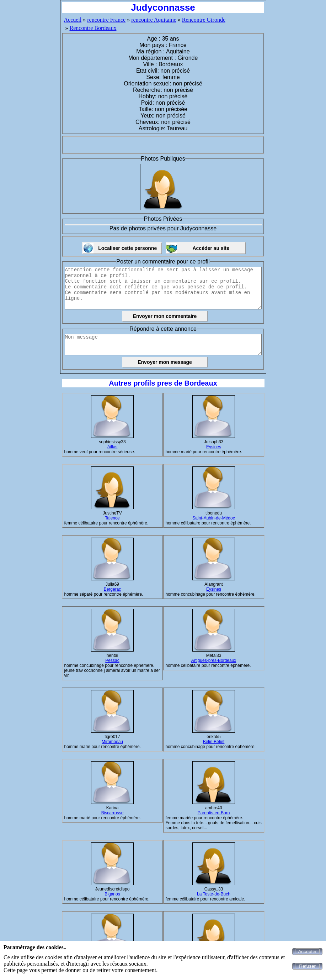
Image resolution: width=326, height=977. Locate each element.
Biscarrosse (112, 812)
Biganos (112, 894)
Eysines (213, 446)
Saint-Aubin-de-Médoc (213, 518)
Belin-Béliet (214, 741)
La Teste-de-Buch (213, 894)
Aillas (112, 446)
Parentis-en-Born (214, 812)
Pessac (112, 660)
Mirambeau (112, 741)
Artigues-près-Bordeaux (213, 660)
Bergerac (112, 589)
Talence (112, 518)
